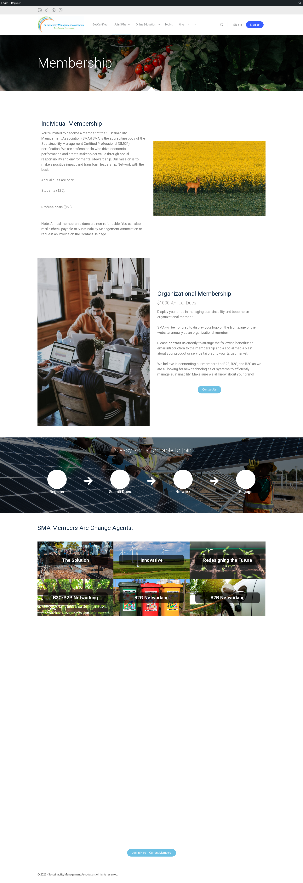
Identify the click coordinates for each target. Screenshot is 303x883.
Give (181, 24)
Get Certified (100, 24)
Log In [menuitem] (4, 3)
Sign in (237, 24)
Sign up (255, 24)
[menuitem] (300, 3)
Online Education (146, 24)
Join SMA (120, 24)
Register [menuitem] (15, 3)
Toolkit (168, 24)
